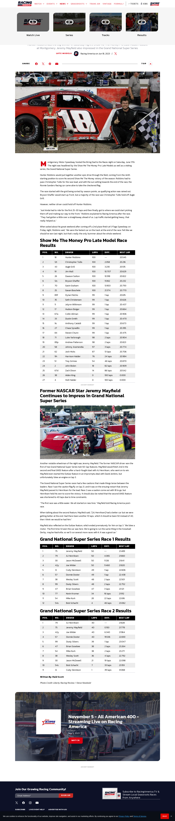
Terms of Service (139, 816)
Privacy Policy (124, 816)
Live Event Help (37, 809)
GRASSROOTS (79, 3)
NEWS (64, 3)
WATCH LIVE (74, 18)
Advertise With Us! (57, 809)
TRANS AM (95, 3)
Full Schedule (27, 19)
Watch (39, 3)
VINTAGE (107, 3)
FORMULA (119, 3)
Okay (164, 816)
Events (52, 3)
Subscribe (20, 809)
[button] (158, 15)
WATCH (75, 740)
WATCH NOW (51, 18)
